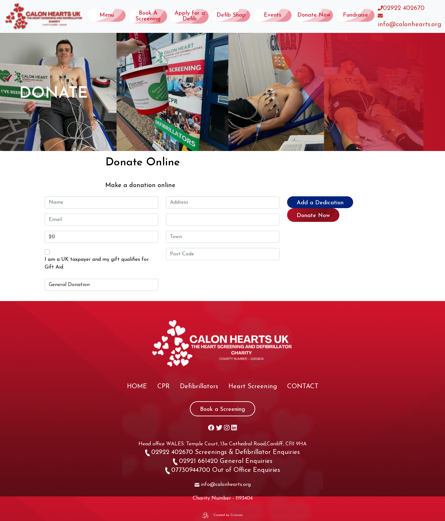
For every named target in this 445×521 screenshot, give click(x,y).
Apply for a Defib (189, 16)
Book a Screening (222, 409)
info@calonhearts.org (409, 24)
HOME (137, 386)
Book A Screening (148, 16)
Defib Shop (231, 15)
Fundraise (355, 15)
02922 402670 (404, 8)
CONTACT (302, 386)
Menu (107, 15)
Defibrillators (199, 386)
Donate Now (313, 15)
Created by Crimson (228, 515)
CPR (163, 386)
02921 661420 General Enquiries (222, 461)
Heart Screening (252, 386)
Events (272, 15)
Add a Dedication (320, 203)
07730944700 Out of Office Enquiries (222, 470)
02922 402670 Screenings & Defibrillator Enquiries (222, 452)
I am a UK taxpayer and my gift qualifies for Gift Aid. (97, 263)
